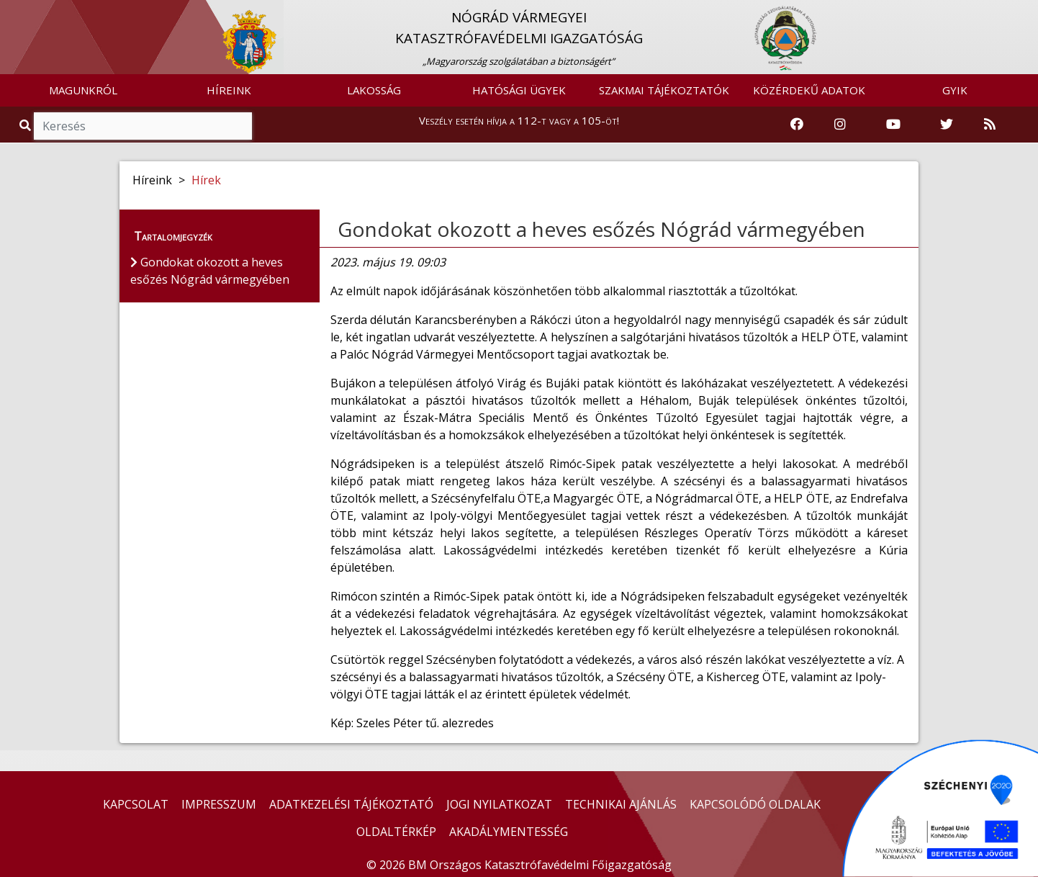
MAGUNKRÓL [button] (83, 90)
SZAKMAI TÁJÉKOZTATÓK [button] (664, 90)
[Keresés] (143, 126)
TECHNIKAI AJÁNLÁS (621, 804)
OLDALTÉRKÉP (396, 832)
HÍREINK (229, 90)
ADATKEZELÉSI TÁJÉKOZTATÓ (351, 804)
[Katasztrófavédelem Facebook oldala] (797, 124)
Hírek (206, 180)
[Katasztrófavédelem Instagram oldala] (840, 124)
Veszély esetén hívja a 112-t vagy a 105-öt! (519, 120)
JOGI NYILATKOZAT (499, 804)
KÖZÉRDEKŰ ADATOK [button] (809, 90)
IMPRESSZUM (218, 804)
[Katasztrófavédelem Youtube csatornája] (893, 124)
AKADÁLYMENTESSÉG (508, 832)
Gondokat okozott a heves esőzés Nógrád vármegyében (601, 229)
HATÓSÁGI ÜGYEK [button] (519, 90)
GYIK (954, 90)
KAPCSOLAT (135, 804)
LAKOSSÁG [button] (374, 90)
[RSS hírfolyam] (990, 124)
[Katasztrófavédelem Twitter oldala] (946, 124)
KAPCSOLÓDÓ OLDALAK (755, 804)
